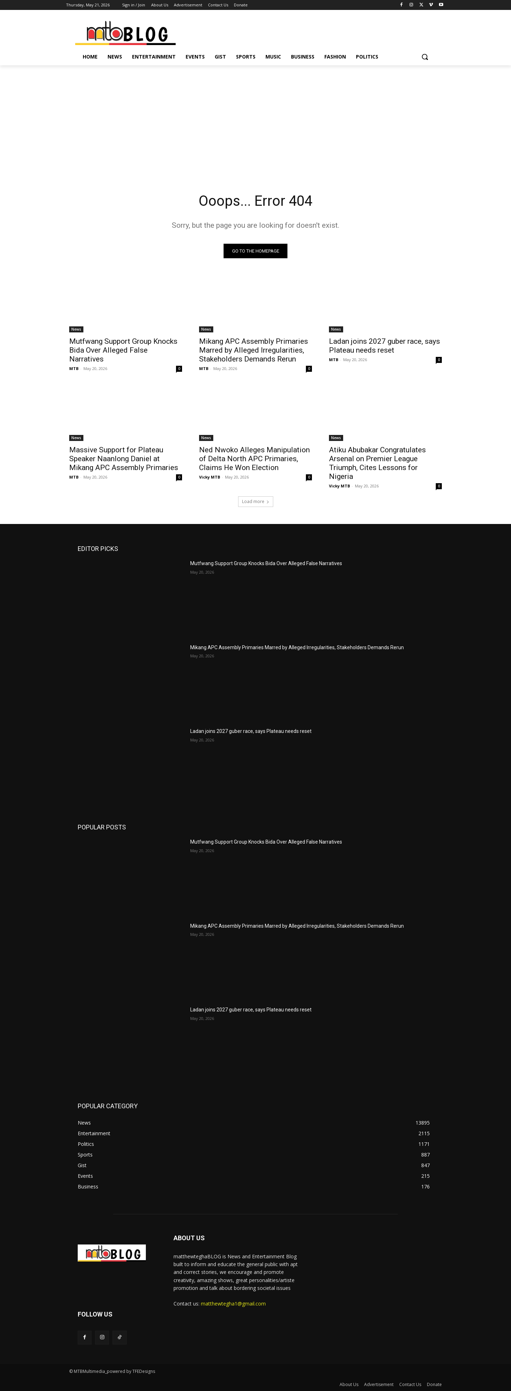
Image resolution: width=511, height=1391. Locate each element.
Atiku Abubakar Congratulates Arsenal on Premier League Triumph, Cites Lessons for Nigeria (377, 463)
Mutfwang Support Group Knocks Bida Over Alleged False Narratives (123, 350)
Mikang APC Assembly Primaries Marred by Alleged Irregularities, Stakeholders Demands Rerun (253, 350)
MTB (73, 368)
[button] (424, 56)
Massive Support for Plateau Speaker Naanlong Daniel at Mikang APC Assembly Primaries (123, 459)
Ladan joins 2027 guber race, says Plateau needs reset (384, 345)
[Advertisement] (255, 118)
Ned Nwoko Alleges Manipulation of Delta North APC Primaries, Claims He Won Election (254, 459)
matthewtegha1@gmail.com (233, 1303)
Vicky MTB (209, 477)
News (76, 329)
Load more (255, 501)
